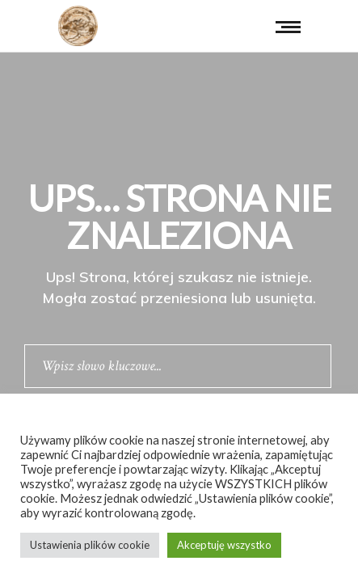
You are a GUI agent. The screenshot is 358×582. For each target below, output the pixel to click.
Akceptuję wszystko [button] (224, 544)
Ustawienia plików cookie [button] (90, 544)
